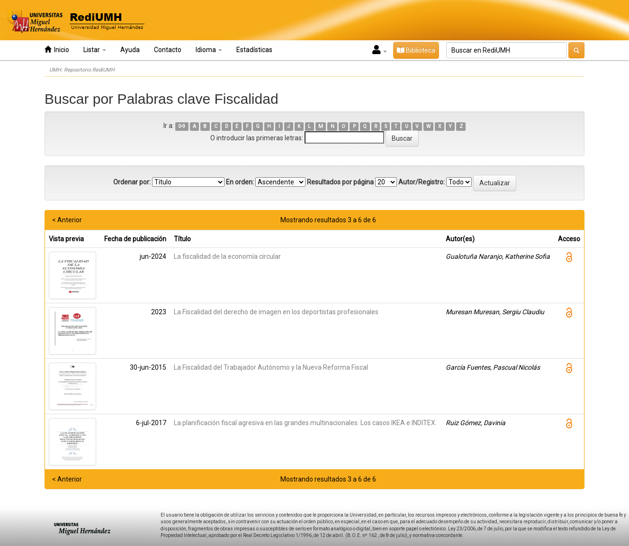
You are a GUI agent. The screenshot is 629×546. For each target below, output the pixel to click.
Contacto (167, 50)
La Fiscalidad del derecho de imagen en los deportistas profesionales (276, 312)
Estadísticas (254, 50)
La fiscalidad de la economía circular (227, 256)
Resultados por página (340, 182)
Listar (94, 50)
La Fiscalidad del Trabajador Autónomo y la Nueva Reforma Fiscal (271, 367)
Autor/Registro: (421, 182)
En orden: (240, 182)
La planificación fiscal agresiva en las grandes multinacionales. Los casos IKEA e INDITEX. (305, 423)
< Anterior (67, 220)
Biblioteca (416, 50)
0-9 (181, 126)
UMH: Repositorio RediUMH (82, 70)
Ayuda (130, 50)
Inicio (57, 50)
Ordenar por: (132, 182)
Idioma (209, 50)
